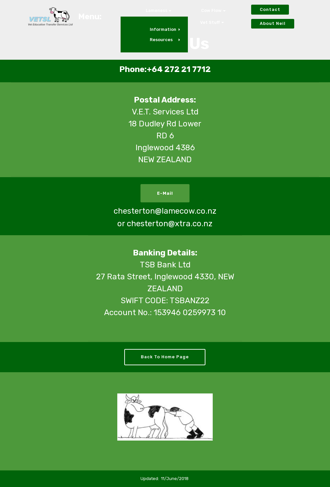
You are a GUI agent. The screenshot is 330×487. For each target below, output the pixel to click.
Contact (270, 9)
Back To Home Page (165, 356)
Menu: (90, 17)
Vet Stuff (210, 22)
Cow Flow (211, 10)
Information (163, 29)
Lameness (156, 10)
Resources (161, 39)
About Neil (273, 23)
